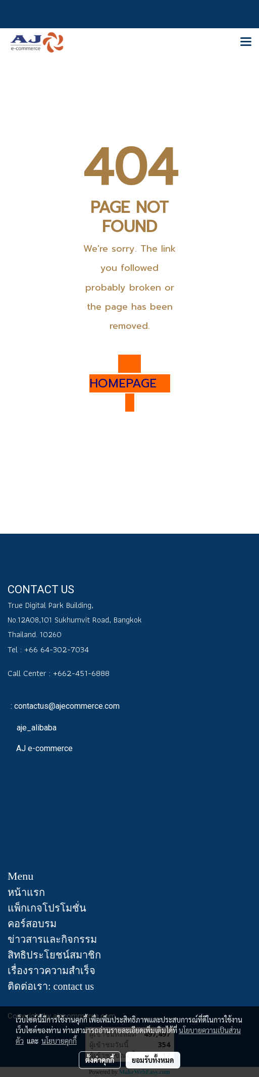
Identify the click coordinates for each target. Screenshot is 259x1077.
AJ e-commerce (43, 748)
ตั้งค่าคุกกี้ (99, 1059)
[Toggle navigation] (246, 42)
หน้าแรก (26, 892)
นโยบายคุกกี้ (59, 1040)
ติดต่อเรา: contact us (51, 986)
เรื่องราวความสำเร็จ (51, 970)
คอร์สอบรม (32, 923)
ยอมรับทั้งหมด (153, 1059)
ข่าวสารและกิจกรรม (52, 939)
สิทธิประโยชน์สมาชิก (54, 954)
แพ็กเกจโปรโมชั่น (47, 908)
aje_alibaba (36, 727)
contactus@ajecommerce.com (67, 706)
